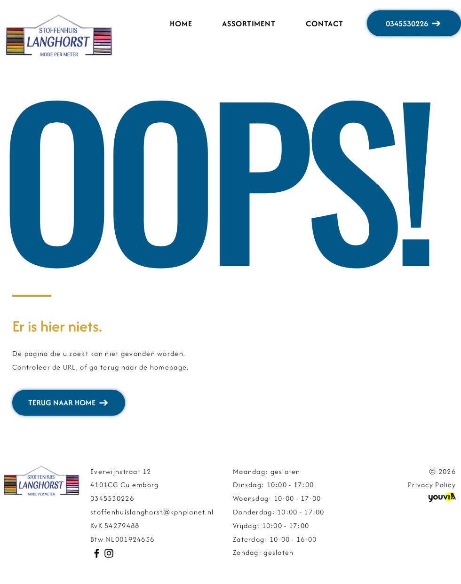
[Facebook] (97, 553)
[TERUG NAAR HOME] (68, 403)
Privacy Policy (432, 484)
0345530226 (112, 498)
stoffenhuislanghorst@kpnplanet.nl (152, 512)
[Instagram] (109, 553)
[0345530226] (414, 23)
